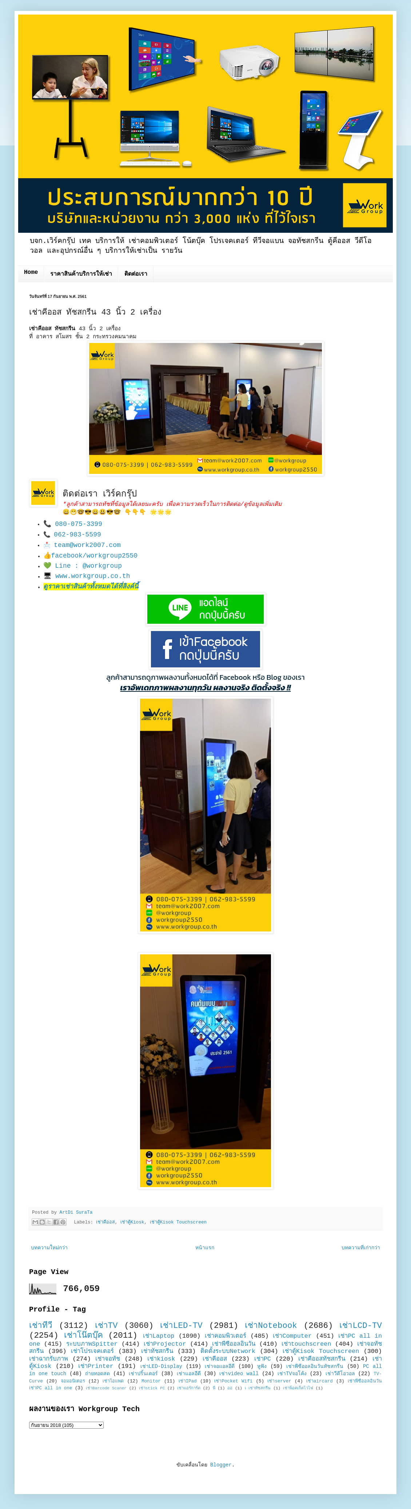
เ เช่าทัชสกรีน (258, 1388)
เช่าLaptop (158, 1336)
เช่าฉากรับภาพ (48, 1359)
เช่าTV (106, 1325)
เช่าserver (279, 1381)
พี (214, 1388)
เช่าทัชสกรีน (157, 1351)
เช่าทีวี (40, 1325)
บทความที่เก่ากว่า (361, 1248)
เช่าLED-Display (161, 1366)
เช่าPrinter (95, 1366)
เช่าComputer (292, 1336)
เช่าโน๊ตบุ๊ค (83, 1335)
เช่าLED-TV (181, 1325)
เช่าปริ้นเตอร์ (143, 1374)
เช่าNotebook (271, 1325)
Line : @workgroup (88, 566)
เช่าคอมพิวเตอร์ (225, 1336)
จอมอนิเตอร (73, 1381)
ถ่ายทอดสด (97, 1374)
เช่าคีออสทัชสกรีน (321, 1359)
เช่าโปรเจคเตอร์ (92, 1351)
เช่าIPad (188, 1381)
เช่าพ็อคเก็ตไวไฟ (298, 1388)
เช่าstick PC (152, 1388)
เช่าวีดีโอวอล (340, 1374)
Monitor (151, 1381)
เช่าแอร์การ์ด (188, 1388)
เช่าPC (262, 1359)
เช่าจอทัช (107, 1359)
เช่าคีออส (105, 1222)
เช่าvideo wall (239, 1374)
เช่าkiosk (161, 1359)
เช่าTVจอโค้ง (292, 1374)
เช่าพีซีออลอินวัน (233, 1344)
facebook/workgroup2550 (94, 555)
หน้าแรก (204, 1248)
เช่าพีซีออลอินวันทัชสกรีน (314, 1366)
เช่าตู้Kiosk (132, 1222)
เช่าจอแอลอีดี (220, 1366)
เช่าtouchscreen (306, 1344)
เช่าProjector (165, 1344)
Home (31, 272)
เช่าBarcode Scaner (106, 1388)
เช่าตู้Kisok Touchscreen (178, 1222)
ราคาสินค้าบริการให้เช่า (81, 274)
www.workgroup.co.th (92, 576)
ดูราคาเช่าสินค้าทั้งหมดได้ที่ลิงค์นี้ (90, 586)
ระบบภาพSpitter (92, 1344)
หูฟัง (262, 1366)
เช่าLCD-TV (360, 1325)
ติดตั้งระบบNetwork (228, 1351)
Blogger (221, 1465)
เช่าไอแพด (113, 1381)
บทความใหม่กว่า (49, 1248)
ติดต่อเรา (135, 274)
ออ (229, 1388)
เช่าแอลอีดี (189, 1374)
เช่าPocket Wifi (233, 1381)
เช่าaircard (319, 1381)
